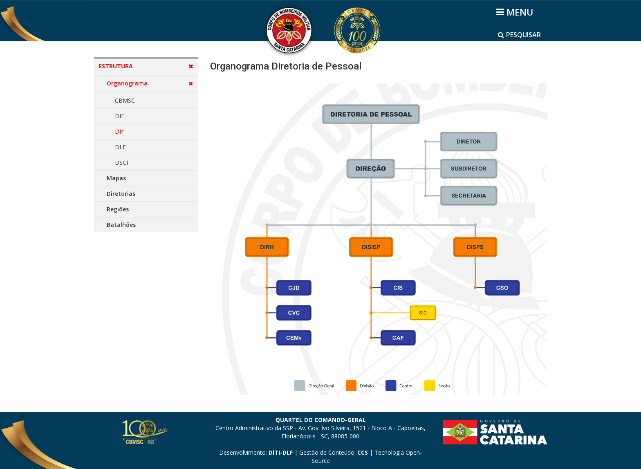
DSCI (121, 162)
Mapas (116, 178)
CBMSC (125, 100)
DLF (120, 147)
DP (119, 131)
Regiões (118, 209)
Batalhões (121, 225)
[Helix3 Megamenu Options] (516, 12)
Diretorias (121, 193)
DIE (119, 116)
